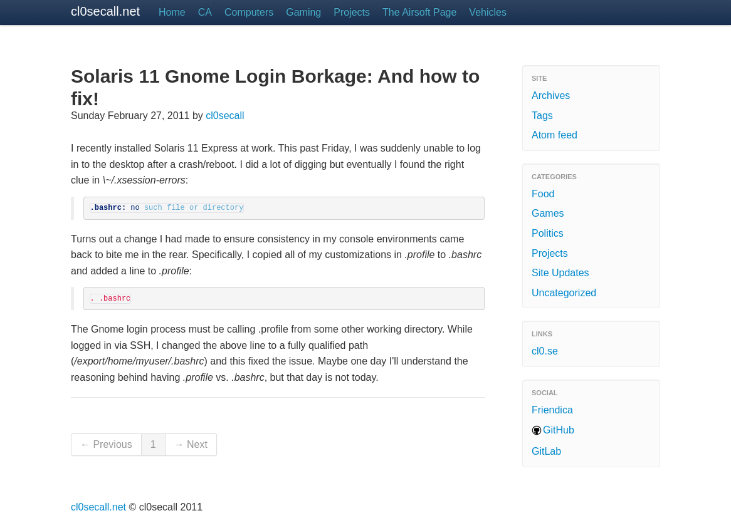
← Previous (106, 444)
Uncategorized (564, 292)
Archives (551, 95)
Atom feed (554, 135)
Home (172, 12)
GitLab (546, 451)
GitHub (558, 430)
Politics (548, 233)
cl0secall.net (105, 11)
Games (548, 213)
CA (205, 12)
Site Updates (560, 272)
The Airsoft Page (419, 12)
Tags (542, 115)
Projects (352, 12)
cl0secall (225, 115)
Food (543, 194)
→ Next (191, 444)
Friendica (552, 410)
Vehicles (488, 12)
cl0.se (545, 351)
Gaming (303, 12)
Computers (248, 12)
